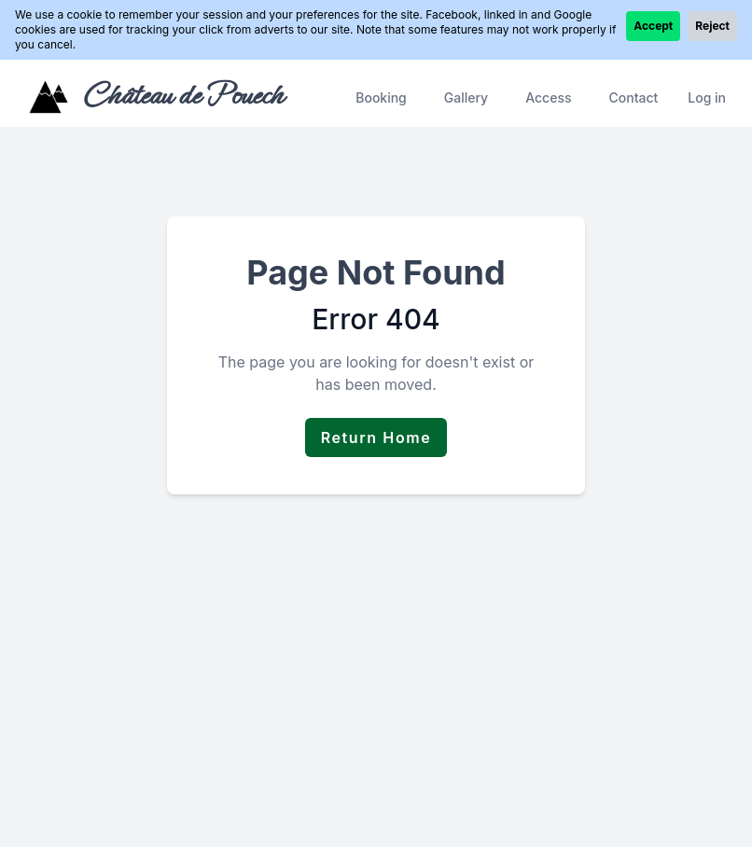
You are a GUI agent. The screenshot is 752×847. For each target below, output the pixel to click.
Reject (712, 26)
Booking (381, 97)
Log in (707, 97)
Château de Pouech (182, 95)
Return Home (376, 437)
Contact (633, 97)
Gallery (466, 97)
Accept (653, 26)
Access (548, 97)
